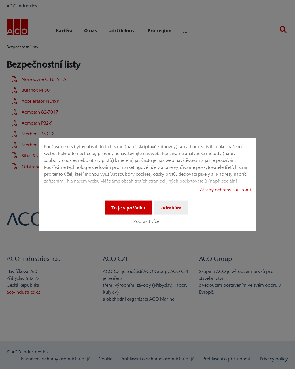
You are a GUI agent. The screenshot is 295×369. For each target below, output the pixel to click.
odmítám (171, 207)
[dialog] (147, 184)
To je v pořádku (128, 207)
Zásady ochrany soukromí (225, 189)
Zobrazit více (146, 221)
